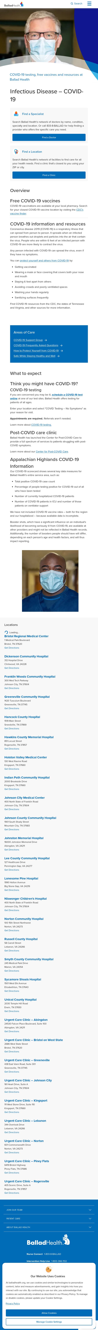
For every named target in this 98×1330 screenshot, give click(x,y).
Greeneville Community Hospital (27, 697)
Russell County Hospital (21, 939)
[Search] (76, 3)
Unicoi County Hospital (20, 1000)
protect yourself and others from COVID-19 (44, 260)
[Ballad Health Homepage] (13, 4)
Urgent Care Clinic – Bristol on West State (33, 1040)
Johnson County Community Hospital (30, 818)
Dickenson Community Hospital (26, 656)
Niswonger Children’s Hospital (25, 899)
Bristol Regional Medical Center (26, 636)
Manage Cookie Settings (49, 1321)
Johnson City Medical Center (24, 798)
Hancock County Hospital (22, 717)
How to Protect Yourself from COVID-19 (36, 350)
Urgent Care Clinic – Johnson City (28, 1080)
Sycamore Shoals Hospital (22, 979)
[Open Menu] (90, 3)
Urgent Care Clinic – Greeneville (27, 1060)
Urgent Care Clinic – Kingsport (25, 1100)
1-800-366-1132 (59, 1261)
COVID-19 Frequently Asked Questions (36, 345)
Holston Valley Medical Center (25, 757)
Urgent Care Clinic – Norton (24, 1141)
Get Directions (11, 647)
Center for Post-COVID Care (52, 451)
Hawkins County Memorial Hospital (29, 737)
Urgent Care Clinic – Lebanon (25, 1121)
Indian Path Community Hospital (27, 777)
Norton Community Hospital (23, 919)
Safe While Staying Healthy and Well (34, 356)
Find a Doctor (49, 137)
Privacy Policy (13, 1303)
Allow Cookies (49, 1313)
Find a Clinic (49, 175)
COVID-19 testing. (41, 424)
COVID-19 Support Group (28, 340)
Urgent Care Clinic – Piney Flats (26, 1161)
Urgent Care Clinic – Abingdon (26, 1020)
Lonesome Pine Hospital (21, 878)
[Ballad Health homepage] (48, 1242)
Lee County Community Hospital (27, 858)
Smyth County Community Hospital (28, 959)
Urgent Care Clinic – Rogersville (26, 1181)
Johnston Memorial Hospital (23, 838)
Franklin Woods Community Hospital (29, 676)
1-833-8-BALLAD (52, 1254)
